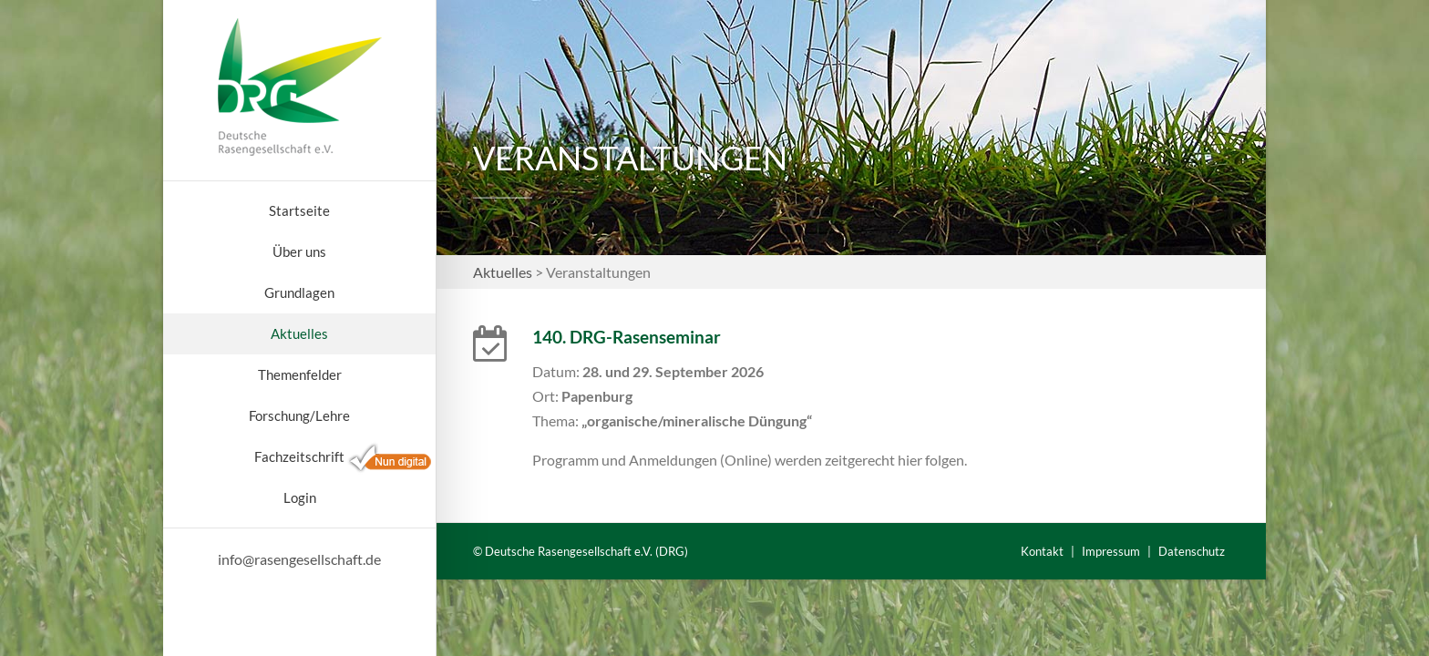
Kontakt (1042, 551)
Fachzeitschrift (299, 456)
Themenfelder (300, 374)
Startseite (299, 210)
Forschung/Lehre (299, 415)
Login (299, 497)
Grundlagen (299, 292)
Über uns (299, 251)
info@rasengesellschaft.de (299, 559)
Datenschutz (1191, 551)
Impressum (1111, 551)
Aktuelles (299, 333)
